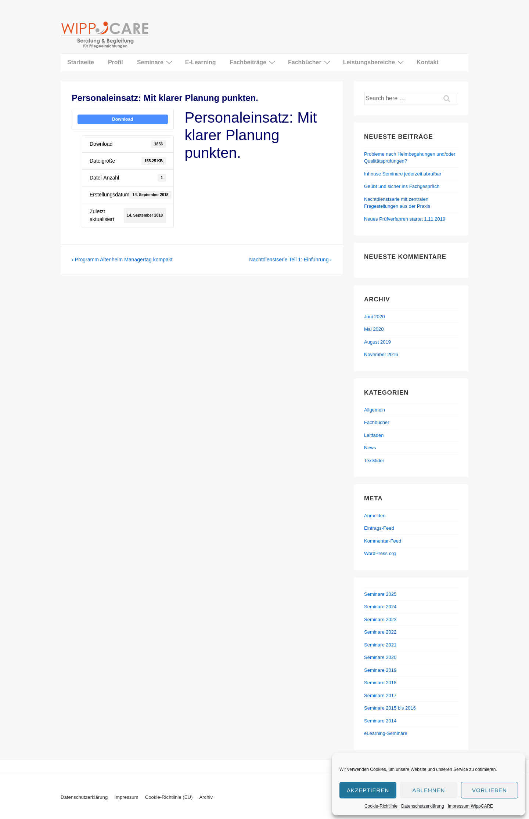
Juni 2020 (374, 316)
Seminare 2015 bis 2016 (390, 708)
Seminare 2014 (380, 721)
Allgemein (374, 410)
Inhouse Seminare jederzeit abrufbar (402, 174)
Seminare (155, 62)
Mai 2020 (374, 329)
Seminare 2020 (380, 657)
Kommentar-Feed (382, 541)
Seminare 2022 (380, 632)
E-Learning (200, 62)
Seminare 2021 (380, 645)
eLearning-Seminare (385, 733)
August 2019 (377, 342)
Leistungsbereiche (374, 62)
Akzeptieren (368, 790)
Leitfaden (374, 435)
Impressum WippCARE (470, 806)
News (370, 447)
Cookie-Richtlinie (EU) (169, 797)
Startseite (80, 62)
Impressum (126, 797)
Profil (115, 62)
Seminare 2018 (380, 682)
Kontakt (428, 62)
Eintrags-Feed (379, 528)
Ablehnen (429, 790)
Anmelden (375, 515)
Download (122, 119)
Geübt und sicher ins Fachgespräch (401, 186)
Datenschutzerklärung (422, 806)
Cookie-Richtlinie (380, 806)
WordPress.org (380, 553)
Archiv (206, 797)
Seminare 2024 (380, 606)
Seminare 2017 (380, 695)
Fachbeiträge (253, 62)
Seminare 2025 (380, 594)
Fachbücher (310, 62)
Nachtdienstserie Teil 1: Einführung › (290, 259)
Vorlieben (489, 790)
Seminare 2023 (380, 619)
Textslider (374, 460)
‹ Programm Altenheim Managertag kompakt (122, 259)
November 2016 (381, 354)
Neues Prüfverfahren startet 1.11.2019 (404, 219)
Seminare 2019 (380, 670)
